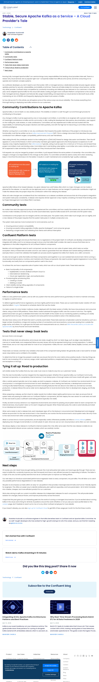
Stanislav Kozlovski (15, 32)
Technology (7, 27)
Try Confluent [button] (85, 7)
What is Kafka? (55, 658)
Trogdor (16, 305)
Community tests (11, 57)
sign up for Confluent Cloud (37, 508)
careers (5, 504)
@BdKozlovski (16, 523)
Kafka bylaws (36, 144)
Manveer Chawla (9, 634)
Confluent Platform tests (13, 59)
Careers (65, 665)
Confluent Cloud (11, 658)
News (65, 675)
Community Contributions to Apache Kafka (18, 53)
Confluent (18, 27)
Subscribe (49, 591)
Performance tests (11, 62)
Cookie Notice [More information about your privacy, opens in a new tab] (9, 670)
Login (80, 2)
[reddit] (16, 40)
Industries (36, 654)
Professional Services (54, 679)
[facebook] (8, 40)
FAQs (64, 678)
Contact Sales (90, 2)
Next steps (8, 70)
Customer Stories (22, 658)
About (65, 654)
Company (66, 658)
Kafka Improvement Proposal (42, 133)
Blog (64, 672)
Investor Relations (66, 668)
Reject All (50, 670)
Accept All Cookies (50, 666)
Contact (65, 662)
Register (71, 2)
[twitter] (4, 40)
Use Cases (21, 654)
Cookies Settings (50, 674)
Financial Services (38, 658)
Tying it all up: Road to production (16, 68)
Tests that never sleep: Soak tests (17, 65)
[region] (31, 669)
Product (9, 654)
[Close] (58, 661)
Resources (54, 654)
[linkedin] (12, 40)
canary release (79, 420)
